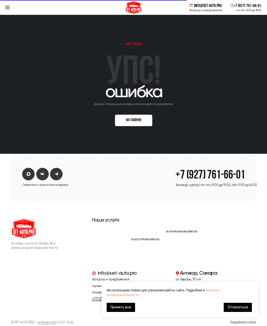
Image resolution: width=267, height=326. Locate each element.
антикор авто (47, 322)
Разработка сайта (243, 322)
